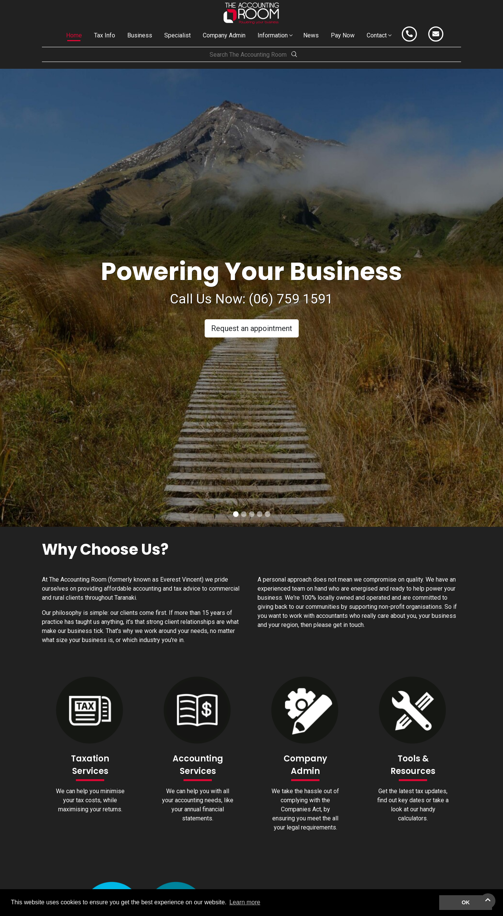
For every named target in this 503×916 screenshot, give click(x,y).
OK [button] (465, 902)
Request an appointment (251, 328)
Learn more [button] (244, 902)
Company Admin (224, 35)
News (311, 35)
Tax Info (104, 35)
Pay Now (343, 35)
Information (273, 35)
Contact (377, 35)
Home (74, 35)
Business (139, 35)
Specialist (177, 35)
